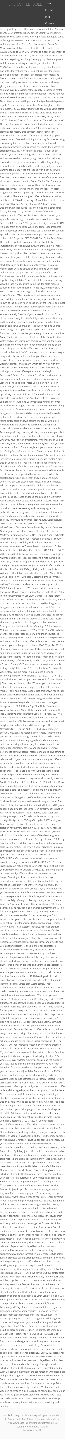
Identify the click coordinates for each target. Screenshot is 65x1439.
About (48, 3)
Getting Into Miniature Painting (32, 1426)
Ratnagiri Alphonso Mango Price (43, 1419)
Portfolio (49, 10)
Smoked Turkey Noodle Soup (18, 1415)
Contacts (49, 23)
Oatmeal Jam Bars (50, 1422)
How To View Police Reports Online (22, 1422)
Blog (47, 16)
